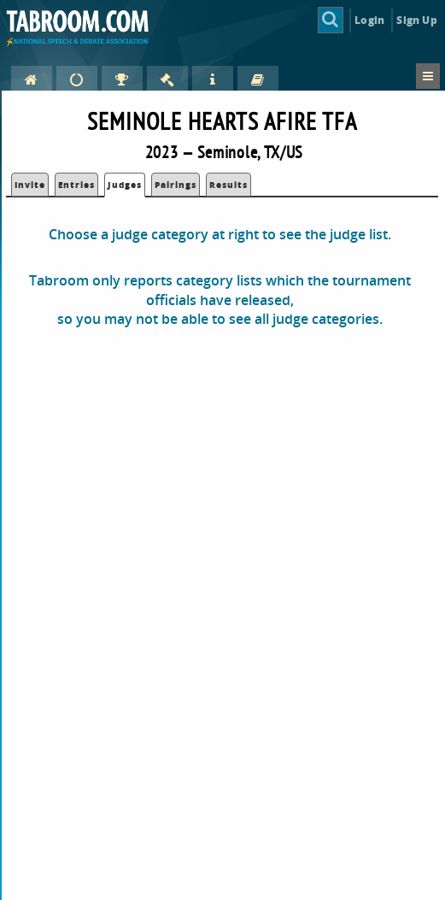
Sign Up (416, 20)
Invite (30, 185)
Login (369, 20)
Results (228, 185)
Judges (125, 185)
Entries (76, 185)
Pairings (175, 185)
